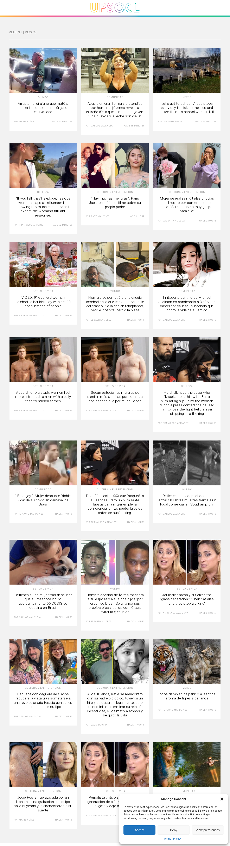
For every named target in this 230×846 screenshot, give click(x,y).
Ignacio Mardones (31, 514)
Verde (187, 97)
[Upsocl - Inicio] (115, 14)
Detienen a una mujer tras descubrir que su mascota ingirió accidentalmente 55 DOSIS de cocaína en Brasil (43, 601)
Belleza (43, 192)
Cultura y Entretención (115, 192)
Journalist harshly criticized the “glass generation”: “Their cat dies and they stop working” (187, 599)
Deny (173, 830)
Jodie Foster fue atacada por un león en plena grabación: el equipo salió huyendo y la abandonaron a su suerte (43, 803)
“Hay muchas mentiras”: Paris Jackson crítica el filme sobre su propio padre (115, 202)
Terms (167, 838)
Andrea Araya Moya (31, 315)
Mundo (43, 97)
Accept (139, 830)
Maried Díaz (26, 121)
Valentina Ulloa (174, 221)
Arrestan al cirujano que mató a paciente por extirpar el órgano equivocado (43, 107)
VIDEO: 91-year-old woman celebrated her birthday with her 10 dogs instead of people (43, 301)
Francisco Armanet (32, 225)
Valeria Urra (99, 725)
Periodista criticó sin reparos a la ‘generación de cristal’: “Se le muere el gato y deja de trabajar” (115, 801)
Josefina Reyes (172, 121)
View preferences (208, 830)
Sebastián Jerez (101, 320)
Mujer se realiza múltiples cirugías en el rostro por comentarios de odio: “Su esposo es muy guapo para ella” (187, 204)
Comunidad (115, 97)
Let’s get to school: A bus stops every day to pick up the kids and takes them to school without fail (187, 107)
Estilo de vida (43, 291)
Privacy (177, 838)
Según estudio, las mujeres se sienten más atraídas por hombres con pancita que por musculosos (115, 396)
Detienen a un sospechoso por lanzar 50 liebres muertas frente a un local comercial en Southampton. (187, 500)
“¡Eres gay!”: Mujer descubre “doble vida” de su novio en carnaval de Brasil (43, 500)
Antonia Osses (100, 216)
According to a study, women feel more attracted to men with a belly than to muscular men (43, 396)
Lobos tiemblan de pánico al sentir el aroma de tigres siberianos (187, 696)
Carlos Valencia (102, 126)
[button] (222, 799)
